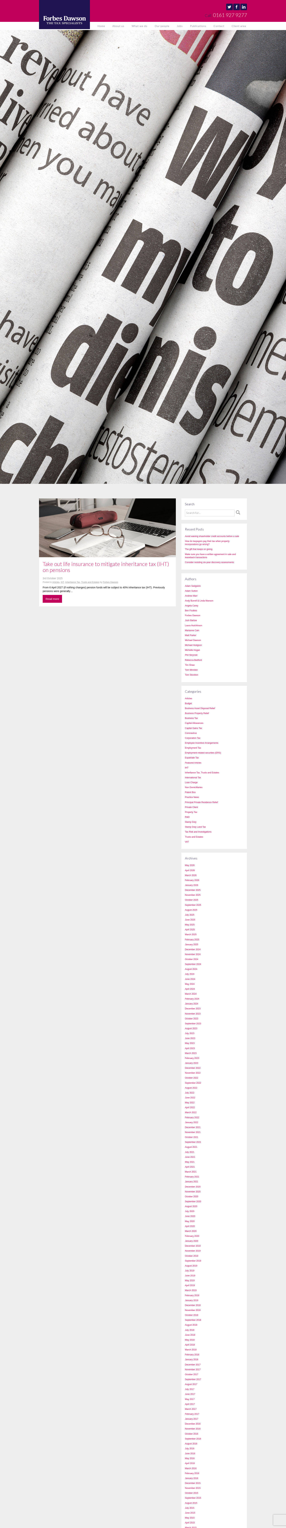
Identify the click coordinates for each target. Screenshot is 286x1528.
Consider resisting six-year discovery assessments (209, 562)
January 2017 (191, 1419)
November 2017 (192, 1369)
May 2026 (190, 865)
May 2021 (190, 1162)
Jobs (180, 25)
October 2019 (191, 1256)
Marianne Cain (192, 630)
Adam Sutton (191, 591)
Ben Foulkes (191, 610)
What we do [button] (139, 25)
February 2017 (192, 1414)
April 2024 (190, 989)
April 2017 (190, 1404)
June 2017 (190, 1394)
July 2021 (189, 1152)
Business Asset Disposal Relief (200, 708)
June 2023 (190, 1038)
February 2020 (192, 1236)
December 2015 (192, 1483)
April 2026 (190, 870)
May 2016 (190, 1458)
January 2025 (191, 944)
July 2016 (189, 1448)
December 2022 (192, 1068)
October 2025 (191, 900)
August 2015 (191, 1503)
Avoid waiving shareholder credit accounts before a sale (212, 536)
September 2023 (193, 1023)
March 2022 (190, 1112)
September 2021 (193, 1142)
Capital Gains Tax (193, 728)
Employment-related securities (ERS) (203, 753)
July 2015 (189, 1508)
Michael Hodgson (193, 645)
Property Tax (191, 812)
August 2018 (191, 1325)
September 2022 (193, 1083)
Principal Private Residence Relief (201, 802)
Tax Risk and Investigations (198, 832)
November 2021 (192, 1132)
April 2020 (190, 1226)
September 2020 (193, 1201)
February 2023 (192, 1058)
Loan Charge (191, 782)
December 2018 (192, 1305)
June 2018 (190, 1335)
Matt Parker (190, 635)
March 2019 (190, 1290)
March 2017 (190, 1409)
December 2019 (192, 1246)
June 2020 (190, 1216)
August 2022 (191, 1088)
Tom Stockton (191, 675)
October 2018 (191, 1315)
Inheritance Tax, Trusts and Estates (82, 582)
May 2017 (190, 1399)
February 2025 (192, 939)
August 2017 (191, 1384)
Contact (219, 25)
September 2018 (193, 1320)
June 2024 (190, 979)
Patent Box (190, 792)
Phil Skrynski (191, 655)
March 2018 (190, 1349)
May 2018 (190, 1340)
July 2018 (189, 1330)
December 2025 (192, 890)
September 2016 (193, 1438)
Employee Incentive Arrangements (201, 743)
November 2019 (192, 1251)
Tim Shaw (190, 665)
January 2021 (191, 1181)
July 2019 (189, 1270)
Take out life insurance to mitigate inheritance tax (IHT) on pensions (106, 567)
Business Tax (191, 718)
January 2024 (191, 1003)
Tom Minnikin (191, 670)
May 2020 (190, 1221)
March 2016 (190, 1468)
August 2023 (191, 1028)
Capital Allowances (194, 723)
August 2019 (191, 1266)
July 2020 (189, 1211)
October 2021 (191, 1137)
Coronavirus (191, 733)
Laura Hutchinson (193, 625)
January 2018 (191, 1359)
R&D (187, 817)
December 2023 (192, 1008)
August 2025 (191, 910)
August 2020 (191, 1206)
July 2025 (189, 915)
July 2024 (189, 974)
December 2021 (192, 1127)
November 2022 (192, 1073)
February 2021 (192, 1176)
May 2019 (190, 1280)
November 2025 (192, 895)
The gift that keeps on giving (198, 549)
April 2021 (190, 1167)
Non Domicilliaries (193, 787)
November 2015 (192, 1488)
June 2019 (190, 1275)
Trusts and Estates (194, 837)
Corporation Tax (192, 738)
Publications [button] (198, 25)
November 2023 (192, 1013)
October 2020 (191, 1196)
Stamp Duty (190, 822)
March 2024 (190, 994)
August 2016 (191, 1443)
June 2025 (190, 920)
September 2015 (193, 1498)
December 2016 (192, 1424)
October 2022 (191, 1078)
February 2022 (192, 1117)
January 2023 (191, 1063)
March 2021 (190, 1172)
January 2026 (191, 885)
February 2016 (192, 1473)
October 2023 (191, 1018)
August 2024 (191, 969)
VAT (187, 842)
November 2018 (192, 1310)
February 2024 (192, 999)
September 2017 (193, 1379)
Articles (55, 582)
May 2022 (190, 1102)
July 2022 (189, 1093)
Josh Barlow (191, 620)
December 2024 (192, 949)
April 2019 (190, 1285)
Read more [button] (52, 598)
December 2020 (192, 1186)
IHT (62, 582)
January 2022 (191, 1122)
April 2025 (190, 929)
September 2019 (193, 1261)
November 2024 (192, 954)
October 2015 (191, 1493)
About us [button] (118, 25)
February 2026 (192, 880)
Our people (162, 25)
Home (101, 25)
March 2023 (190, 1053)
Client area (239, 25)
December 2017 (192, 1364)
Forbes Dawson (110, 582)
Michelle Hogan (192, 650)
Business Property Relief (197, 713)
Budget (188, 703)
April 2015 (190, 1522)
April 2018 (190, 1345)
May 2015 (190, 1518)
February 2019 (192, 1295)
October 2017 (191, 1374)
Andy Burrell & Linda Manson (199, 600)
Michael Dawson (193, 640)
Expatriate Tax (192, 757)
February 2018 (192, 1354)
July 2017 (189, 1389)
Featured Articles (193, 763)
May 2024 (190, 984)
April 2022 (190, 1107)
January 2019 (191, 1300)
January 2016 (191, 1478)
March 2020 (190, 1231)
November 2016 (192, 1428)
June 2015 (190, 1513)
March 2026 (190, 875)
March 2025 (190, 934)
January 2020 (191, 1241)
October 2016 (191, 1434)
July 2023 (189, 1033)
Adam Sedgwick (193, 586)
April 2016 (190, 1463)
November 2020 (192, 1191)
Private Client (191, 807)
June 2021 (190, 1157)
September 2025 (193, 905)
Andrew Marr (191, 596)
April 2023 (190, 1048)
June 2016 (190, 1453)
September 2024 (193, 964)
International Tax (193, 777)
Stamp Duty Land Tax (195, 827)
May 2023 (190, 1043)
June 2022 (190, 1097)
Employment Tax (193, 748)
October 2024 (191, 959)
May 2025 (190, 924)
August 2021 (191, 1147)
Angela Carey (191, 605)
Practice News (192, 797)
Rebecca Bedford (193, 660)
